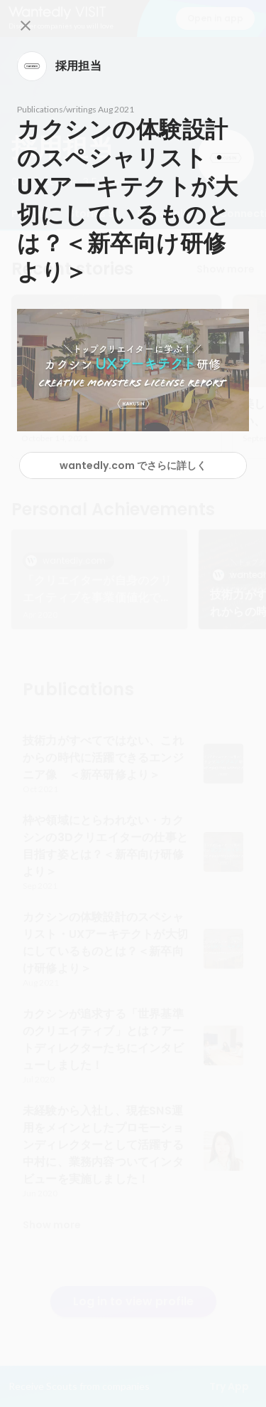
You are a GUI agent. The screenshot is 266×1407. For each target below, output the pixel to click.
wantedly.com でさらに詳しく (133, 465)
